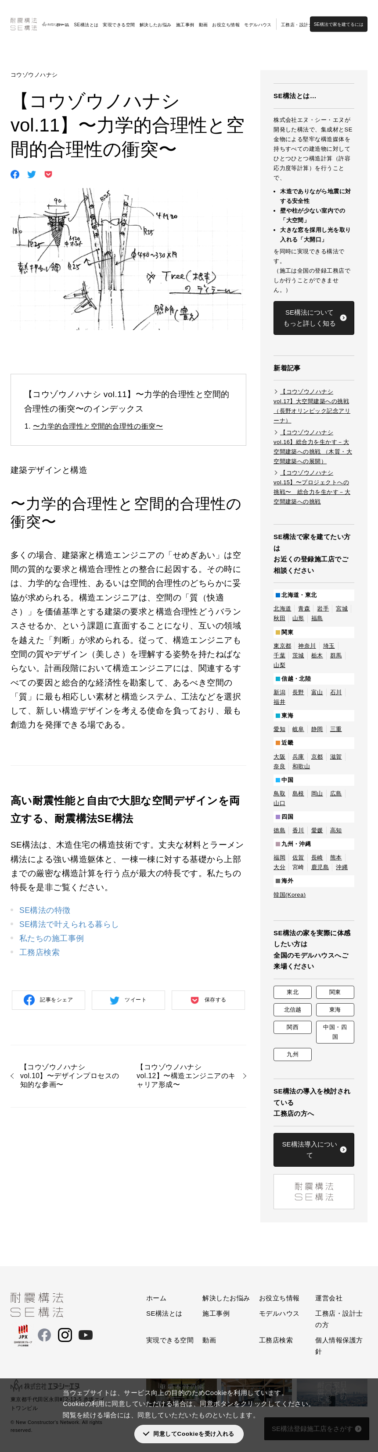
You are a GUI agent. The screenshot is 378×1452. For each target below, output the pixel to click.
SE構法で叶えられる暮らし (72, 924)
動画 (203, 18)
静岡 (317, 729)
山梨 (279, 665)
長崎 (317, 857)
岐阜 (298, 729)
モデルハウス (258, 18)
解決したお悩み (156, 18)
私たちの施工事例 (53, 938)
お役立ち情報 (226, 18)
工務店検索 (40, 952)
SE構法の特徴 (46, 910)
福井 (279, 702)
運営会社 (328, 1298)
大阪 (279, 756)
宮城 (342, 608)
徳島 (279, 830)
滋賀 (336, 756)
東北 (293, 992)
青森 (304, 608)
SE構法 (20, 44)
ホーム (62, 18)
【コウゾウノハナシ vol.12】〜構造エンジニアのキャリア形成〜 (185, 1077)
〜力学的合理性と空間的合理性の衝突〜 (98, 426)
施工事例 (185, 18)
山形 (298, 618)
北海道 (282, 608)
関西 (293, 1027)
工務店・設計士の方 (301, 18)
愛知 (279, 729)
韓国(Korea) (290, 894)
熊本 (336, 857)
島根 (298, 793)
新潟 (279, 692)
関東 (335, 992)
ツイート (135, 1000)
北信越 (293, 1009)
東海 (335, 1009)
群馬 (336, 655)
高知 (336, 830)
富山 (317, 692)
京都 (317, 756)
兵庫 (298, 756)
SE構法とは (86, 18)
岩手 (323, 608)
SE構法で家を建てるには (345, 17)
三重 (336, 729)
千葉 (279, 655)
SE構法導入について (309, 1149)
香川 (298, 830)
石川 (336, 692)
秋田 (279, 618)
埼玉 (329, 646)
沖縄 (342, 867)
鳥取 (279, 793)
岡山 (317, 793)
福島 (317, 618)
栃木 (317, 655)
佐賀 (298, 857)
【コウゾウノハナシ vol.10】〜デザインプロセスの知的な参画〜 (69, 1077)
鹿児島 (320, 867)
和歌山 (301, 766)
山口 (279, 803)
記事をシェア (56, 1000)
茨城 (298, 655)
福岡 (279, 857)
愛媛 (317, 830)
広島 (336, 793)
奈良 (279, 766)
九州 (293, 1054)
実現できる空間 (119, 18)
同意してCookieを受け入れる (193, 1434)
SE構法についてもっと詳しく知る (309, 318)
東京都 (282, 646)
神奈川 (307, 646)
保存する (215, 1000)
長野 (298, 692)
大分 (279, 867)
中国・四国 (335, 1032)
